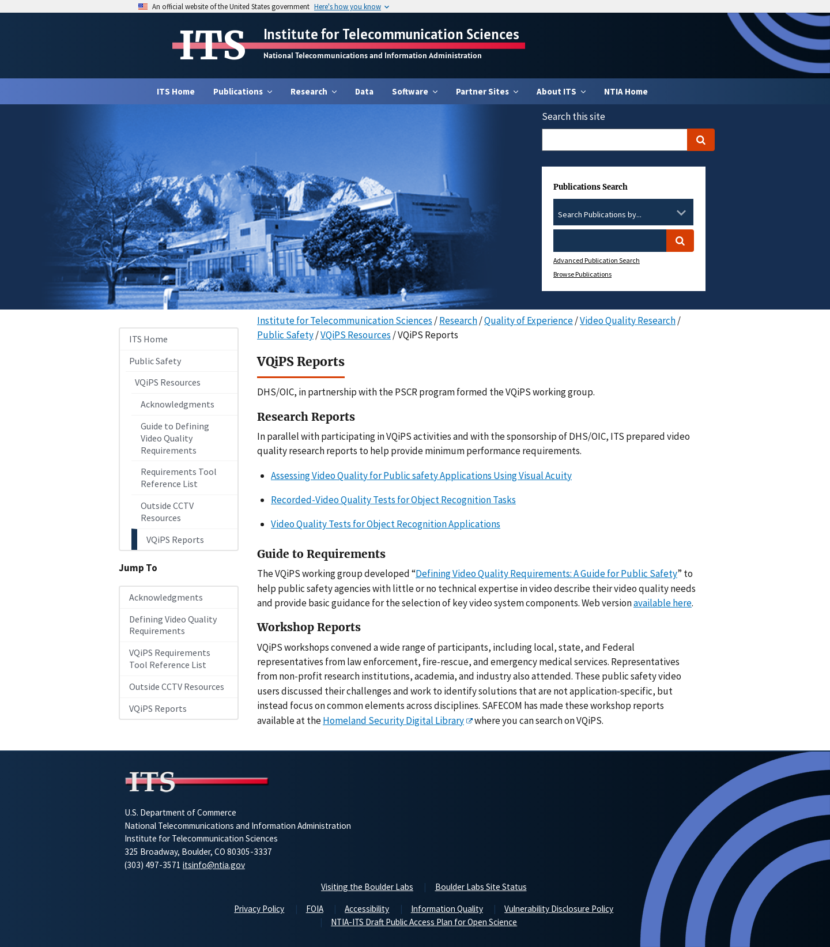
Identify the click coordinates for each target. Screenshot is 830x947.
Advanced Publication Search (596, 260)
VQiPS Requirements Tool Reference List (169, 658)
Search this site (573, 116)
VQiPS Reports (175, 539)
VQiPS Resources (168, 382)
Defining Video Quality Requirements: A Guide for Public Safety (546, 573)
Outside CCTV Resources (167, 511)
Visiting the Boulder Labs (367, 886)
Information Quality (447, 908)
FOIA (314, 908)
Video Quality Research (628, 320)
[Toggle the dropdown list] (681, 212)
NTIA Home (626, 91)
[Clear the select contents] (666, 212)
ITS (212, 45)
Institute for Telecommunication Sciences (391, 34)
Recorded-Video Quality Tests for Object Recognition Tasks (393, 499)
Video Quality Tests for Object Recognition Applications (385, 524)
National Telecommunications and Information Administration (372, 55)
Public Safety (155, 361)
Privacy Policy (259, 908)
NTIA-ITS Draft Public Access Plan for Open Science (424, 921)
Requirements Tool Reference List (179, 477)
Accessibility (367, 908)
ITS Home (176, 91)
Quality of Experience (528, 320)
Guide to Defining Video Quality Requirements (175, 438)
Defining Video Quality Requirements (173, 625)
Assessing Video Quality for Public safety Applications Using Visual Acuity (421, 475)
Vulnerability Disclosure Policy (558, 908)
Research (458, 320)
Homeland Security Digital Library (393, 720)
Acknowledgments (177, 404)
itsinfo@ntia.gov (214, 864)
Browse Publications (582, 274)
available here (662, 603)
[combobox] (623, 215)
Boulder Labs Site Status (481, 886)
